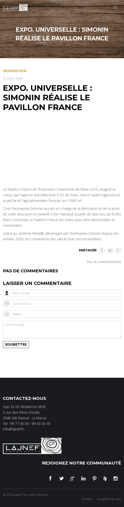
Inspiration (14, 71)
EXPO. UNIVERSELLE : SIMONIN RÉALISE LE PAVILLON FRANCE (47, 97)
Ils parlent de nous (109, 499)
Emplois (87, 499)
